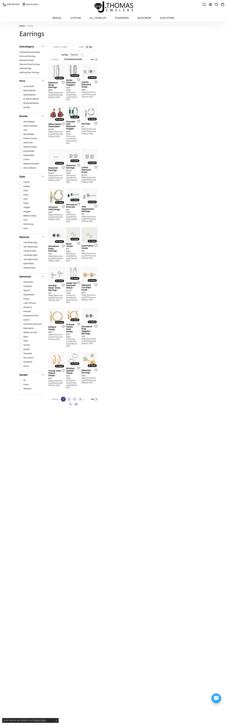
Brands (23, 116)
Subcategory (26, 46)
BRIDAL (57, 18)
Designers (144, 18)
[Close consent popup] (56, 720)
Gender (23, 375)
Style (22, 176)
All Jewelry (98, 18)
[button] (204, 4)
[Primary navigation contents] (113, 18)
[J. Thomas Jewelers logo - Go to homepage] (113, 7)
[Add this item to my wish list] (98, 118)
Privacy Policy (39, 720)
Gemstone (25, 276)
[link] (11, 4)
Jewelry (22, 26)
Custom (76, 18)
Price (22, 81)
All (143, 596)
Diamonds (122, 18)
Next (203, 59)
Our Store (167, 18)
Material (24, 237)
